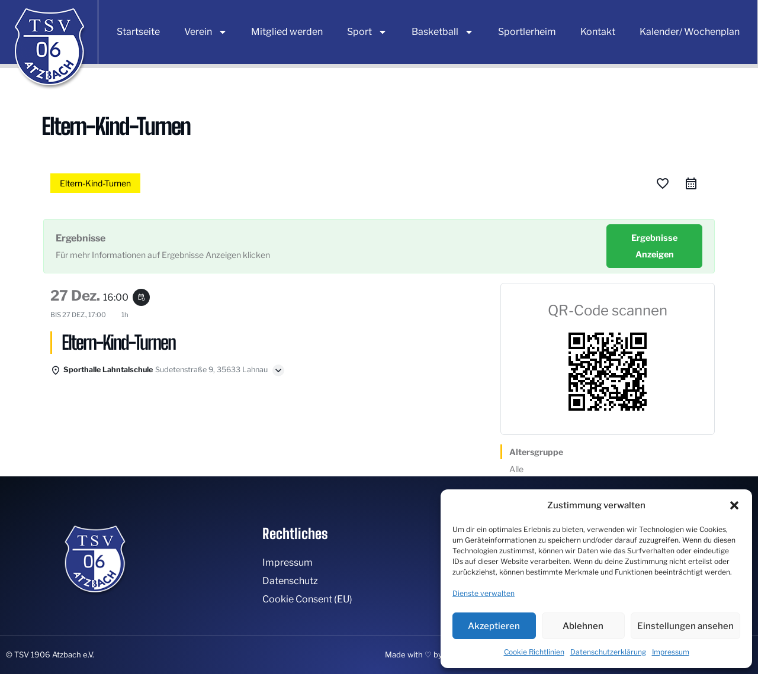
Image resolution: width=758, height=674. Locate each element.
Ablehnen (583, 626)
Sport (367, 32)
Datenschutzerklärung (608, 651)
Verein (205, 32)
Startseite (138, 31)
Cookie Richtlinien (534, 651)
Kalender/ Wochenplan (690, 31)
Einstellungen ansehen (685, 626)
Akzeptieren (494, 626)
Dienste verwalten (483, 593)
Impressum (670, 651)
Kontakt (597, 31)
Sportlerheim (527, 31)
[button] (734, 505)
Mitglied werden (287, 31)
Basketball (443, 32)
